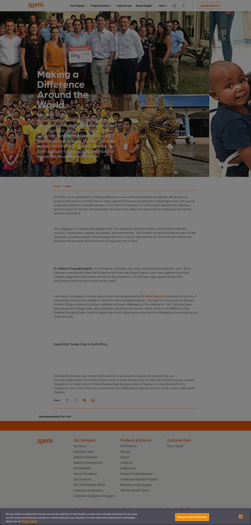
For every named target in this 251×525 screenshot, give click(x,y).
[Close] (241, 516)
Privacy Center (29, 521)
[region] (125, 517)
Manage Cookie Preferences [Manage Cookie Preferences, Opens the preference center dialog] (192, 517)
